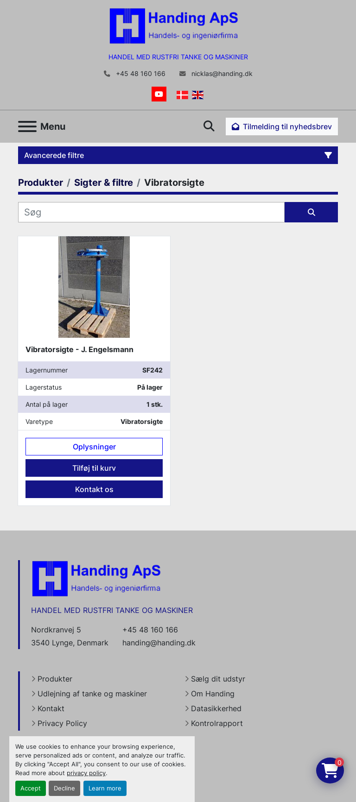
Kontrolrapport (217, 723)
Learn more (105, 788)
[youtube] (159, 94)
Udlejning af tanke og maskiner (92, 693)
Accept (30, 788)
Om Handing (213, 693)
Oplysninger (94, 446)
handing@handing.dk (159, 642)
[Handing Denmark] (96, 578)
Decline (64, 788)
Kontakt (51, 708)
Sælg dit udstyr (218, 678)
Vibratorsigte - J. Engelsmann (79, 349)
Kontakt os (94, 489)
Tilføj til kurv (94, 468)
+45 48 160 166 (139, 73)
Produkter (55, 678)
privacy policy (86, 773)
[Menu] (27, 126)
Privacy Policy (62, 723)
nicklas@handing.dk (221, 73)
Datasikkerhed (216, 708)
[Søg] (151, 212)
